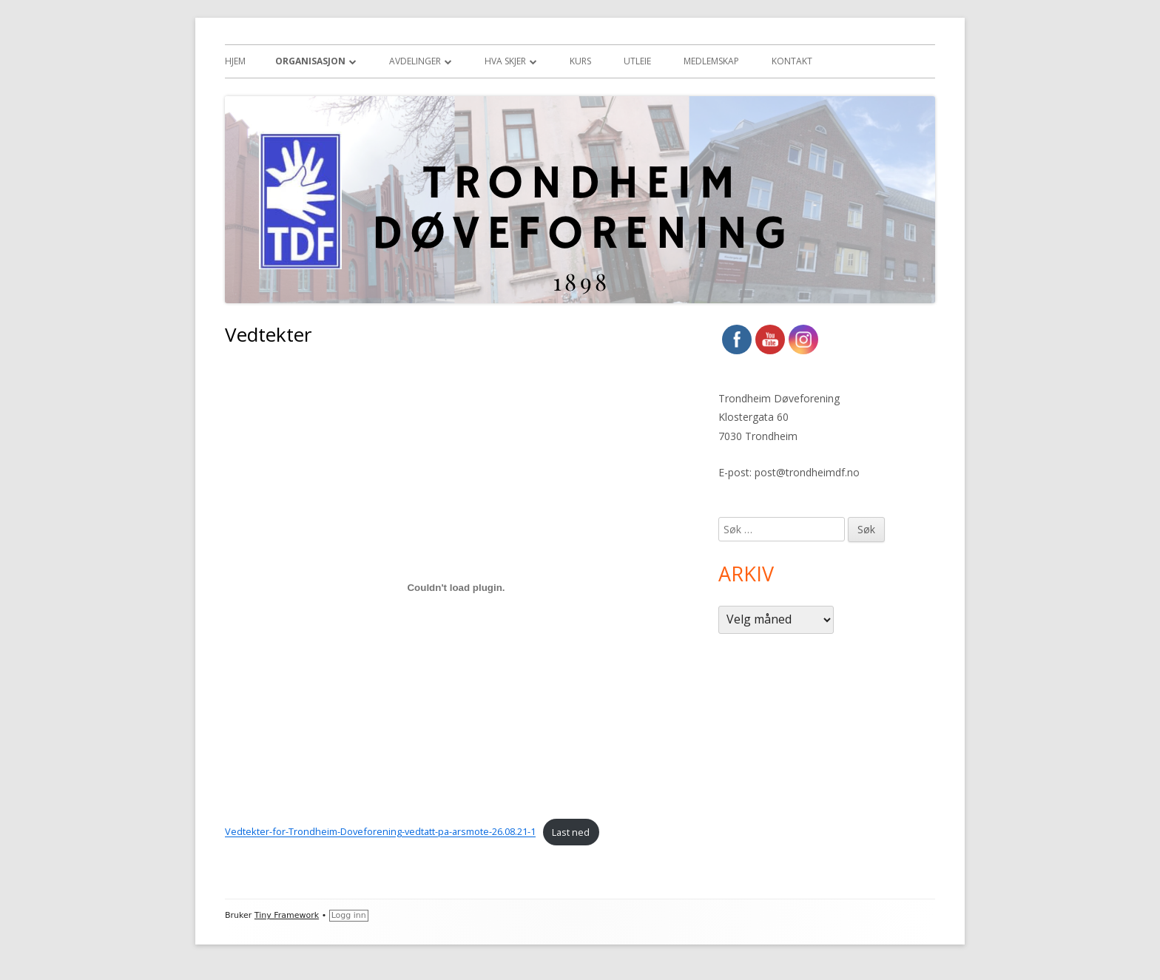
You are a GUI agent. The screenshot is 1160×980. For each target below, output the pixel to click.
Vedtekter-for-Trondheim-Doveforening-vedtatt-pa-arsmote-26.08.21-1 (380, 832)
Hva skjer (505, 61)
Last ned (571, 832)
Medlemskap (711, 61)
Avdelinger (415, 61)
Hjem (235, 61)
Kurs (580, 61)
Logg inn (348, 915)
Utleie (637, 61)
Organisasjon (310, 61)
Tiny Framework (286, 915)
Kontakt (792, 61)
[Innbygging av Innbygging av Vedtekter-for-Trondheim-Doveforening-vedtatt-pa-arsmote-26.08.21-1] (456, 588)
